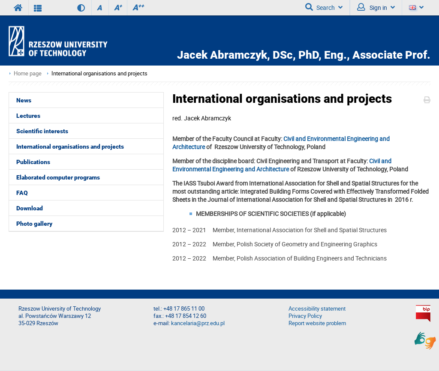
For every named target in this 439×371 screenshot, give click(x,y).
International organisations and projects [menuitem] (70, 146)
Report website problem (317, 323)
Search (324, 7)
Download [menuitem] (29, 208)
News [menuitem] (23, 100)
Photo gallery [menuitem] (34, 223)
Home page (28, 73)
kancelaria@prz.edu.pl (198, 323)
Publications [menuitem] (33, 162)
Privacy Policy (305, 316)
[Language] (416, 7)
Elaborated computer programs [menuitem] (58, 177)
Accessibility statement (317, 308)
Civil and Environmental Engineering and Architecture (281, 165)
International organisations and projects (99, 73)
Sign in (376, 7)
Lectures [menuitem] (28, 115)
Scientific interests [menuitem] (42, 131)
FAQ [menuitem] (22, 192)
